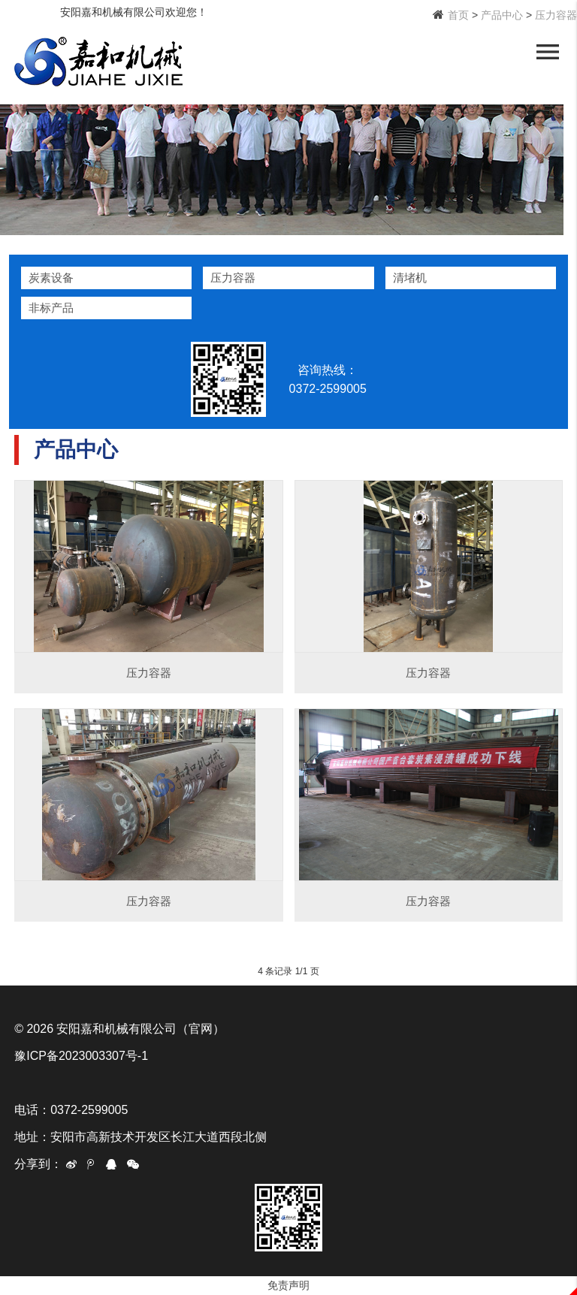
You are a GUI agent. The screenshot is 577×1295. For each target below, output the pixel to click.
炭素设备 (51, 277)
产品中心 (502, 15)
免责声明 (288, 1285)
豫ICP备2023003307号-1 (81, 1055)
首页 (458, 15)
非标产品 (51, 307)
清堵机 (410, 277)
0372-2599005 (334, 388)
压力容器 (556, 15)
